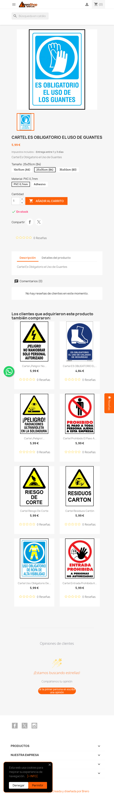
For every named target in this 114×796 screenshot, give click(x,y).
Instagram (34, 725)
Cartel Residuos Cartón (79, 511)
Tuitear (38, 222)
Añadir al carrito (46, 201)
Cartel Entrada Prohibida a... (80, 583)
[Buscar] (30, 16)
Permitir (37, 785)
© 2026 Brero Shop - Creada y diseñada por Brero (57, 791)
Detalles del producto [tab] (56, 258)
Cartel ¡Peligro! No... (34, 366)
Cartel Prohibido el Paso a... (80, 438)
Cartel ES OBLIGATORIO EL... (80, 366)
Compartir (29, 222)
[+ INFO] (32, 776)
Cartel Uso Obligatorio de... (34, 583)
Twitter (24, 725)
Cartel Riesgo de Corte (34, 511)
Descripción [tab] (28, 258)
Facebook (15, 725)
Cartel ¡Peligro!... (34, 438)
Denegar (19, 785)
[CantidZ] (16, 201)
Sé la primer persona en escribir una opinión (56, 691)
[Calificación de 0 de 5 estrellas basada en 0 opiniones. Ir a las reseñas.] (31, 237)
